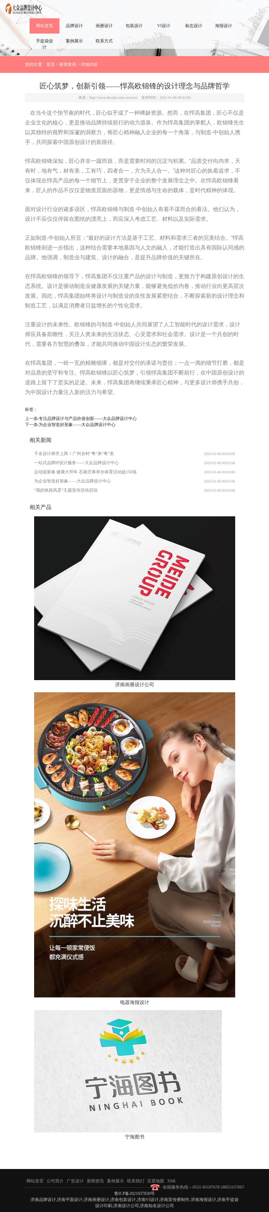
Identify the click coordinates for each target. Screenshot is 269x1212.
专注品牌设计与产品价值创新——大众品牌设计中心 (88, 418)
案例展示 (74, 41)
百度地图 (155, 1181)
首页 (50, 64)
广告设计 (75, 1181)
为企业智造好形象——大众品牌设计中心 (77, 424)
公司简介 (55, 1181)
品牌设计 (74, 25)
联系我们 (135, 1181)
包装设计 (134, 25)
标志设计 (193, 25)
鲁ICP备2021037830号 (134, 1193)
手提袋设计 (44, 44)
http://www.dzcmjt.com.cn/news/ (113, 97)
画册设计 (104, 25)
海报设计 (223, 25)
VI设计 (163, 25)
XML (172, 1181)
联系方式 (104, 41)
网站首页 (44, 25)
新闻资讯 (67, 64)
